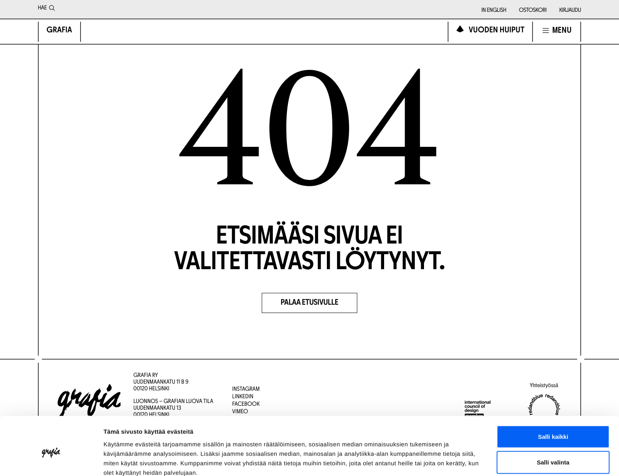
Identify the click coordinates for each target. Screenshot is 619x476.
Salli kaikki (553, 398)
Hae (46, 9)
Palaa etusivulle (309, 303)
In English (494, 10)
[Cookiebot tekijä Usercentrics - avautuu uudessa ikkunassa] (51, 461)
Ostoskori (533, 10)
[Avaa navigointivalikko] (556, 30)
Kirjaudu (570, 10)
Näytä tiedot (422, 460)
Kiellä (553, 450)
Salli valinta (553, 424)
